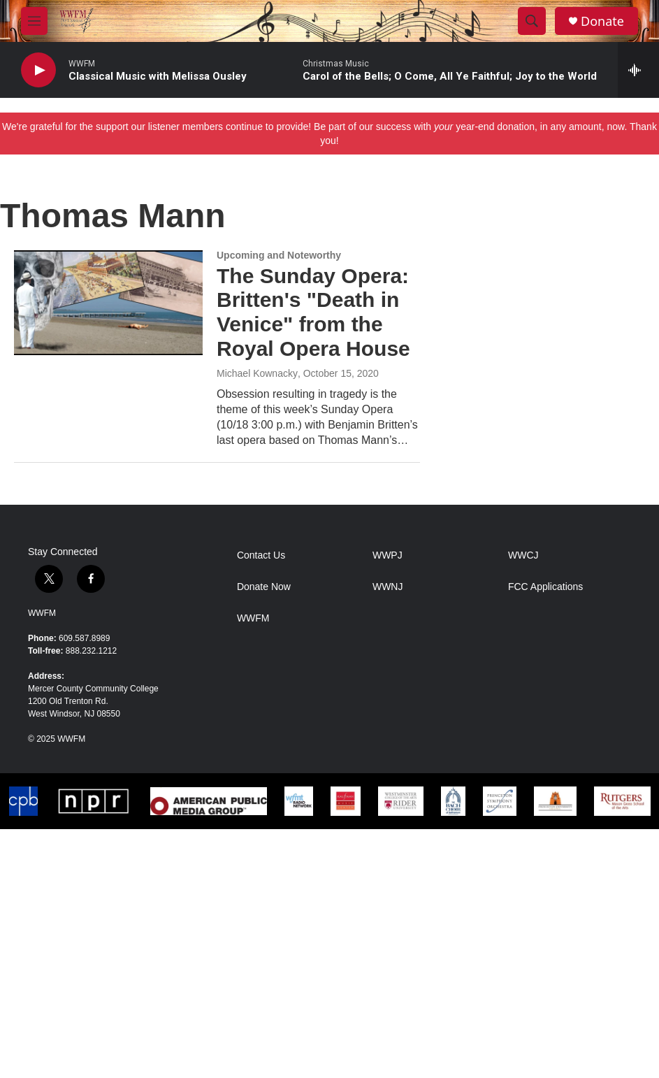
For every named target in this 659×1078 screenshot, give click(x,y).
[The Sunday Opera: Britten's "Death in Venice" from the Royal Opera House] (108, 302)
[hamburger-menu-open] (34, 21)
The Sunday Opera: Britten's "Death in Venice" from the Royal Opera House (313, 312)
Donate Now (264, 587)
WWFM (42, 613)
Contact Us (261, 555)
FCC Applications (545, 587)
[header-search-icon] (532, 21)
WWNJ (387, 587)
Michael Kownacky (257, 373)
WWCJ (523, 555)
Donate (602, 21)
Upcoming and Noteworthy (279, 255)
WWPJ (387, 555)
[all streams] (638, 70)
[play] (38, 70)
